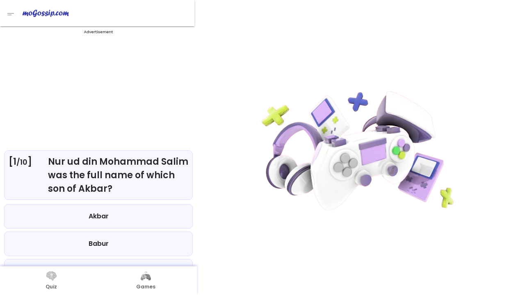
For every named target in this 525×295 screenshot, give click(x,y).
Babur (99, 243)
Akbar (99, 216)
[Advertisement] (98, 90)
